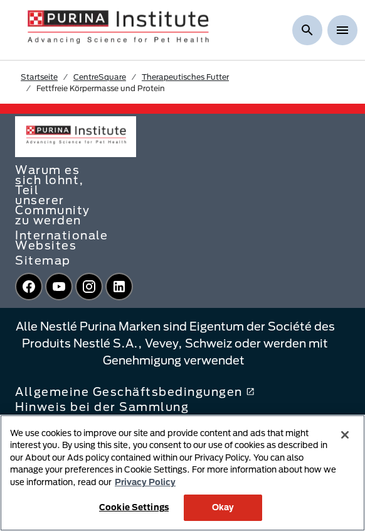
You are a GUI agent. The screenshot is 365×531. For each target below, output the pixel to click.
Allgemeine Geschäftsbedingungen (135, 391)
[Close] (345, 435)
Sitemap (43, 260)
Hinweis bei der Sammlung (102, 407)
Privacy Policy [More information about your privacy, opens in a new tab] (145, 482)
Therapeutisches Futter (185, 76)
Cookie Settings (134, 507)
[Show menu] (342, 30)
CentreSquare (99, 76)
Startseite (39, 76)
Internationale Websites (61, 240)
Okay (223, 507)
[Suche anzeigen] (307, 30)
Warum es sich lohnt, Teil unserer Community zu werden (52, 195)
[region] (182, 473)
